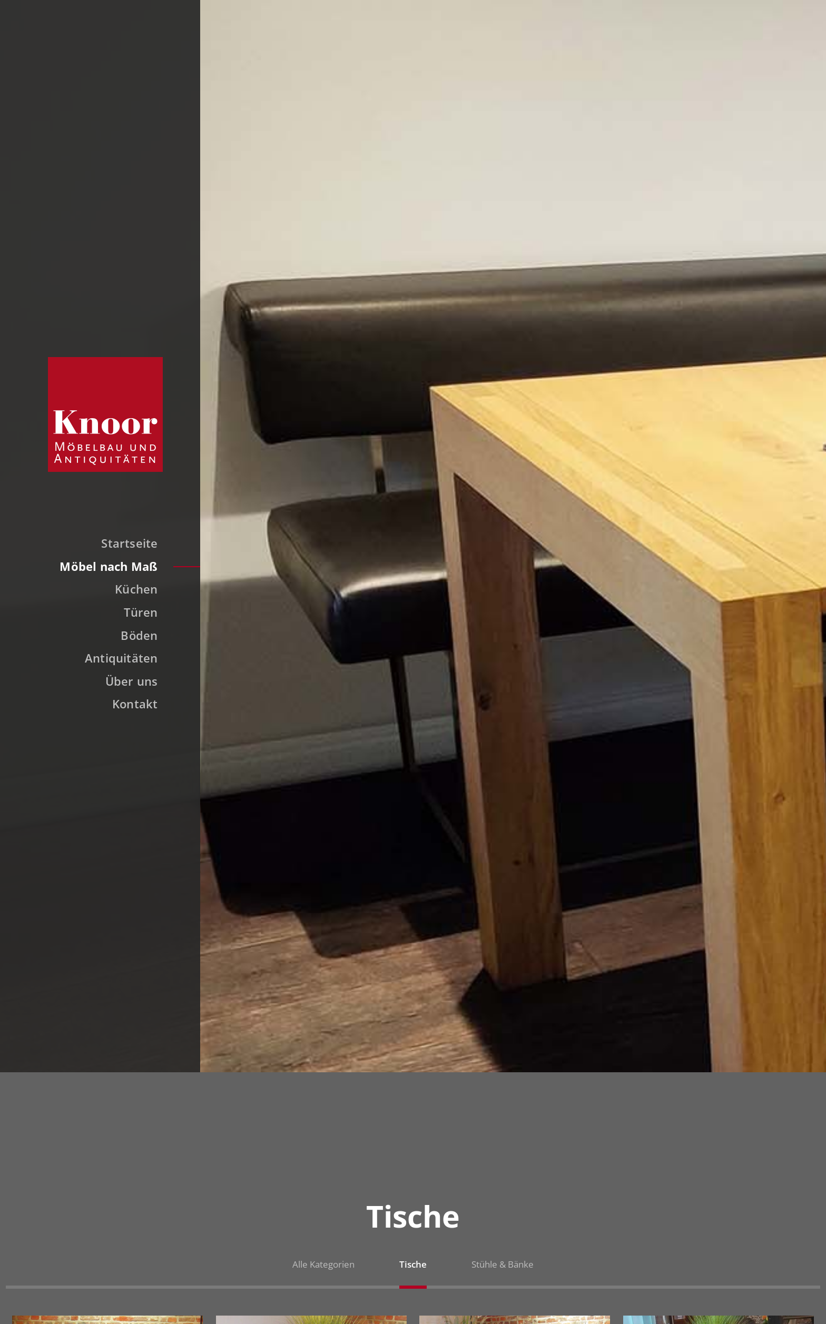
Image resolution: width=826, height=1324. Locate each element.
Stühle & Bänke (502, 1264)
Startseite (129, 543)
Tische (413, 1264)
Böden (139, 635)
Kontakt (135, 704)
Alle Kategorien (323, 1264)
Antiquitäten (121, 658)
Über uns (131, 681)
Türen (141, 612)
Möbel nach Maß (109, 566)
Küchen (136, 589)
